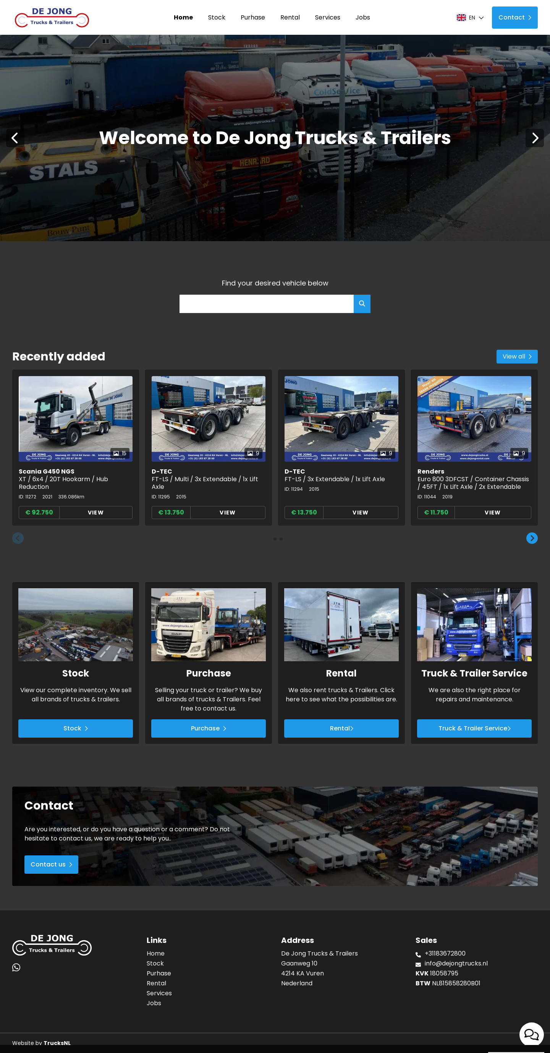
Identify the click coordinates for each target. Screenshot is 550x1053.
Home (183, 17)
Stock (216, 17)
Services (327, 17)
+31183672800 (445, 953)
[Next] (535, 138)
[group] (75, 448)
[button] (18, 538)
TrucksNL (57, 1043)
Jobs (363, 17)
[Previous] (15, 138)
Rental (290, 17)
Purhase (253, 17)
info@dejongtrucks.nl (456, 963)
